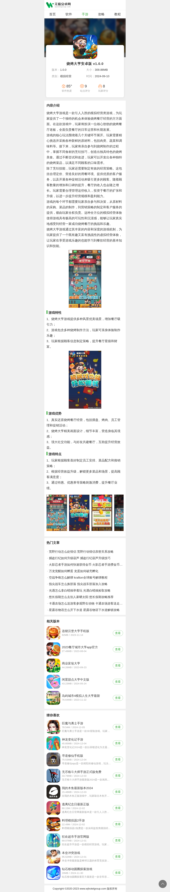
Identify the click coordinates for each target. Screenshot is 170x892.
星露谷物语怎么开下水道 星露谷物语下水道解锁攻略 (84, 610)
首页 (52, 14)
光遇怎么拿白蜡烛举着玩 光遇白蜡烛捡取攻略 (79, 590)
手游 (85, 14)
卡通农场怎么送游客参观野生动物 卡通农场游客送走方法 (86, 603)
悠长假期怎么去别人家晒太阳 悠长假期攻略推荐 (81, 597)
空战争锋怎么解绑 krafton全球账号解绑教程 (78, 577)
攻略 (101, 14)
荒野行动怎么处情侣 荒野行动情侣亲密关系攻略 (81, 551)
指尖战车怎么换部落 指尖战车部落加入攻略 (78, 584)
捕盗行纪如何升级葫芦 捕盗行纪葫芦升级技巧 (79, 558)
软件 (68, 14)
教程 (117, 14)
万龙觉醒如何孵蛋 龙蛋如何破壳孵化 (73, 571)
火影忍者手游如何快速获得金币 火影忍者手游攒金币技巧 (86, 564)
